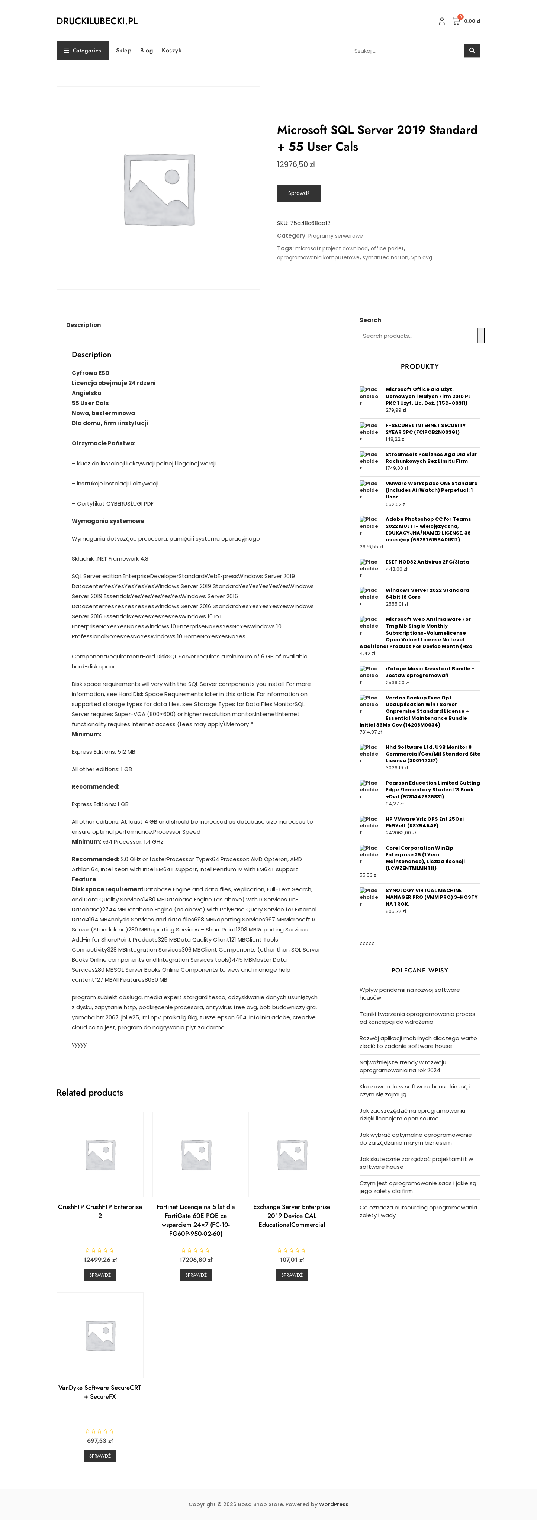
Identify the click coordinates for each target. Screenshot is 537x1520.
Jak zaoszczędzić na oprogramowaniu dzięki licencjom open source (412, 1114)
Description (83, 325)
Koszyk (171, 50)
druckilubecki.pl (97, 21)
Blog (146, 50)
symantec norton (385, 257)
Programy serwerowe (335, 236)
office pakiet (387, 248)
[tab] (83, 325)
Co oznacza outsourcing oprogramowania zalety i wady (418, 1211)
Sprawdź (298, 193)
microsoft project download (331, 248)
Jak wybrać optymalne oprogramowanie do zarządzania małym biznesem (416, 1139)
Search (370, 320)
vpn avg (421, 257)
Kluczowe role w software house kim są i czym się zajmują (415, 1090)
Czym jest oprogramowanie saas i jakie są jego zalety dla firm (418, 1187)
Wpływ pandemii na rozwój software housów (410, 993)
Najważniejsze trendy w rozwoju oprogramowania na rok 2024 (403, 1066)
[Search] (481, 335)
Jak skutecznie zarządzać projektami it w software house (416, 1163)
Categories (82, 51)
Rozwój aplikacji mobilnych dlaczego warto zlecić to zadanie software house (418, 1042)
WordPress (333, 1504)
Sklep (124, 50)
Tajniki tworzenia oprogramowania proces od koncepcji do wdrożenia (417, 1018)
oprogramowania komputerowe (318, 257)
